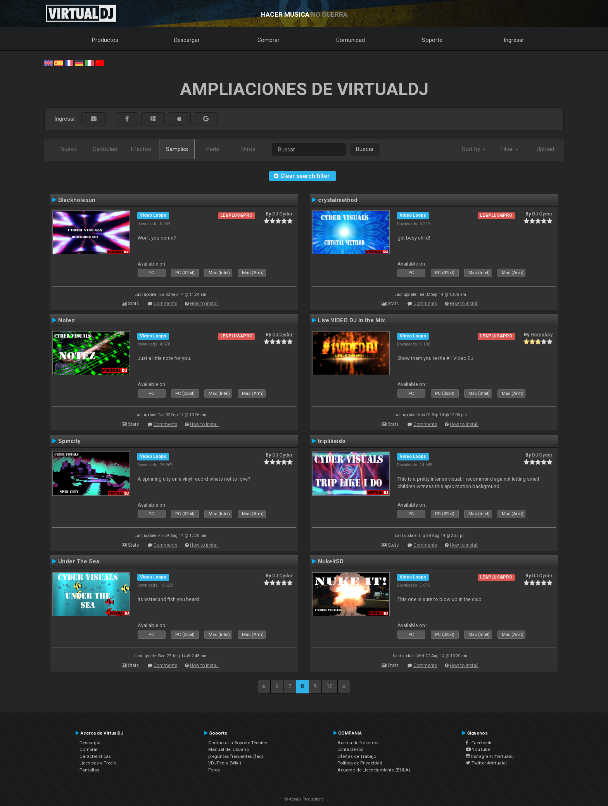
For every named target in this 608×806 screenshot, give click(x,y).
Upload (545, 149)
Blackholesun (76, 199)
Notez (66, 320)
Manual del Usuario (228, 749)
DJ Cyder (282, 214)
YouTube (478, 749)
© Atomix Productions (304, 799)
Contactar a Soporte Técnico (237, 742)
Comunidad (350, 40)
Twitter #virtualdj (486, 763)
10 (329, 686)
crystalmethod (338, 199)
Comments (165, 303)
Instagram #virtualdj (490, 756)
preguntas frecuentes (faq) (235, 756)
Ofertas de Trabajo (356, 756)
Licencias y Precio (97, 763)
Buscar (365, 149)
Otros (248, 149)
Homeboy (541, 334)
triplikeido (331, 441)
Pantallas (89, 770)
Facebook (478, 742)
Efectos (141, 149)
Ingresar (514, 40)
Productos (105, 40)
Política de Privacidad (359, 763)
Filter (509, 149)
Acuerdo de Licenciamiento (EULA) (373, 770)
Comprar (268, 40)
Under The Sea (78, 561)
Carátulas (105, 149)
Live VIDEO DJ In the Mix (351, 320)
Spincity (69, 441)
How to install (204, 303)
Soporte (432, 40)
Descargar (187, 40)
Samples (177, 149)
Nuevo (68, 149)
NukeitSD (331, 561)
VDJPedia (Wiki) (224, 763)
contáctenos (350, 749)
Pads (212, 149)
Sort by (473, 149)
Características (95, 756)
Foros (214, 770)
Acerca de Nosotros (357, 742)
